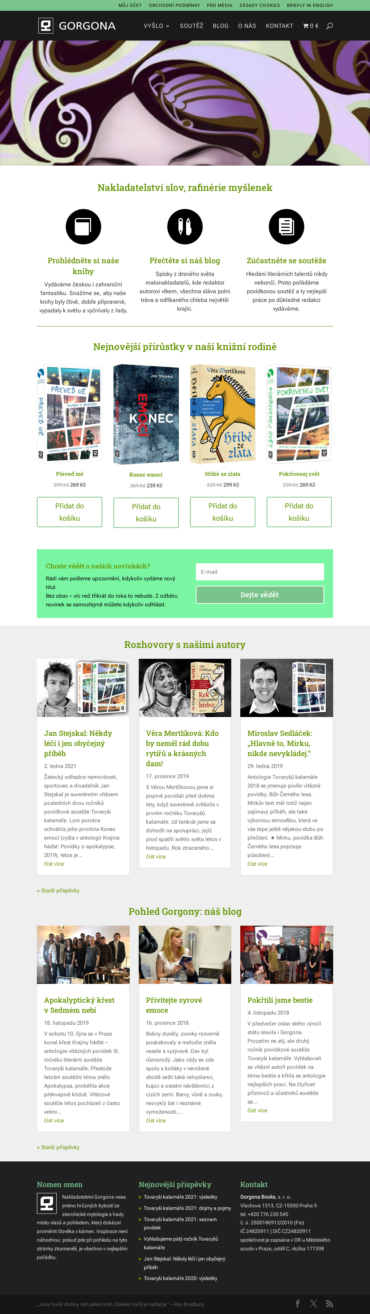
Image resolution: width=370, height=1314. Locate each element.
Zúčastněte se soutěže (286, 260)
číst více (54, 864)
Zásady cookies (260, 5)
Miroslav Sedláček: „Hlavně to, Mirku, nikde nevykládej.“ (280, 743)
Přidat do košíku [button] (69, 512)
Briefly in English (310, 5)
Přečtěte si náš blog (185, 260)
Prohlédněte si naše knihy (83, 265)
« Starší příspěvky (58, 890)
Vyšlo (153, 26)
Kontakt (279, 26)
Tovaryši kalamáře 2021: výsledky (180, 1197)
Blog (221, 26)
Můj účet (130, 5)
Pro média (220, 5)
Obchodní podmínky (174, 5)
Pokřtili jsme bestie (280, 999)
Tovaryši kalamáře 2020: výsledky (180, 1278)
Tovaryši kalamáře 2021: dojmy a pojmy (187, 1208)
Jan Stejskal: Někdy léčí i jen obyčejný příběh (78, 743)
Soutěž (191, 26)
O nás (247, 26)
